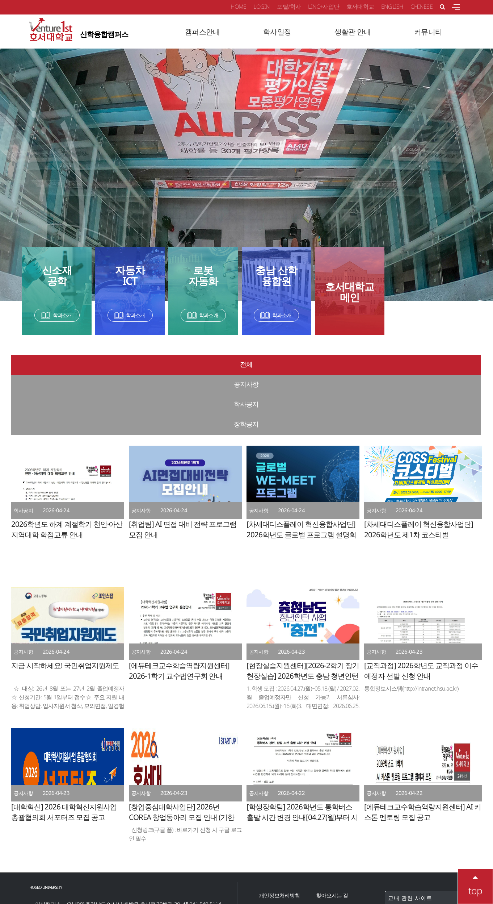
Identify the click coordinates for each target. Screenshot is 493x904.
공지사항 (187, 364)
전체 (69, 364)
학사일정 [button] (277, 31)
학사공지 (304, 364)
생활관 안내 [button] (352, 31)
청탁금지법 (329, 859)
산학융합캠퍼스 (78, 30)
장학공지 (422, 364)
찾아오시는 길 (332, 835)
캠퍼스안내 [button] (202, 31)
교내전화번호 (331, 847)
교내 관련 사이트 (425, 838)
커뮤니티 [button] (428, 31)
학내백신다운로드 (279, 859)
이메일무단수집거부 (282, 847)
